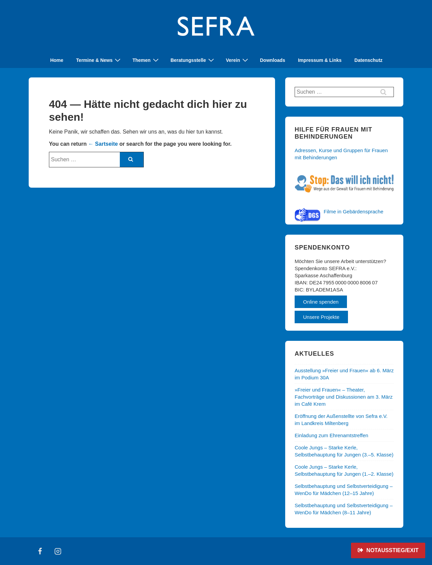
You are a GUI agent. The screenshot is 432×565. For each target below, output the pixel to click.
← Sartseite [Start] (103, 144)
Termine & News (99, 60)
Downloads (272, 60)
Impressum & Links (320, 60)
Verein (238, 60)
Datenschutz (368, 60)
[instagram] (58, 551)
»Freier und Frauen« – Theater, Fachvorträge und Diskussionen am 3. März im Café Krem (344, 397)
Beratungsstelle (193, 60)
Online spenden (321, 302)
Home (56, 60)
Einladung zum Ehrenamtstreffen (331, 435)
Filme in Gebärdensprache (353, 211)
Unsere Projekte (321, 317)
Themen (146, 60)
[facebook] (40, 551)
